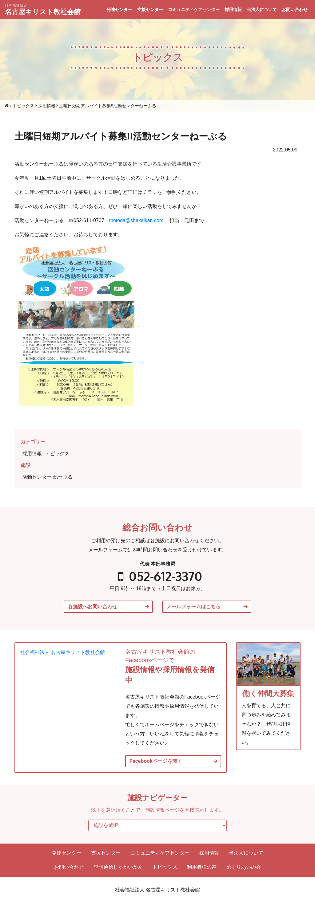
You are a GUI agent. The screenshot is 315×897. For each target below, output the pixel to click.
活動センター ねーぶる (47, 477)
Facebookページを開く (156, 761)
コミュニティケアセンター (194, 9)
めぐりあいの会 (243, 867)
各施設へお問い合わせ (92, 606)
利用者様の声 (202, 867)
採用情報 (233, 9)
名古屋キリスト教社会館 (43, 9)
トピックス (57, 453)
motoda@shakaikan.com (136, 220)
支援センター (150, 9)
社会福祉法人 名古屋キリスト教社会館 (62, 652)
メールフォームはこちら (193, 606)
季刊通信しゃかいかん (118, 867)
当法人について (262, 9)
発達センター (119, 9)
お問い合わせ (295, 9)
